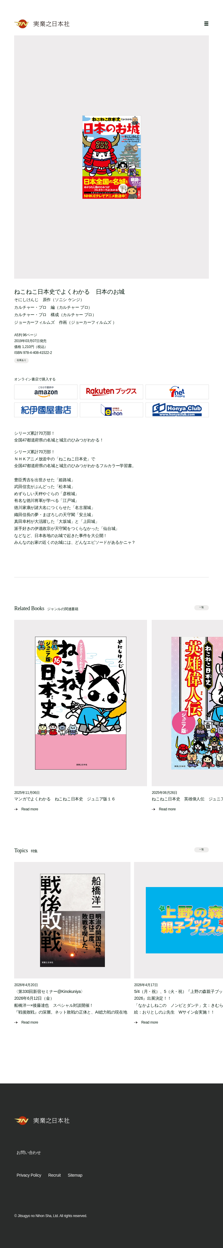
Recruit (54, 1175)
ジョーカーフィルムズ (34, 322)
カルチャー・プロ (30, 307)
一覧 (201, 607)
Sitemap (75, 1175)
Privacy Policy (28, 1175)
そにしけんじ (26, 299)
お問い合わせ (28, 1152)
